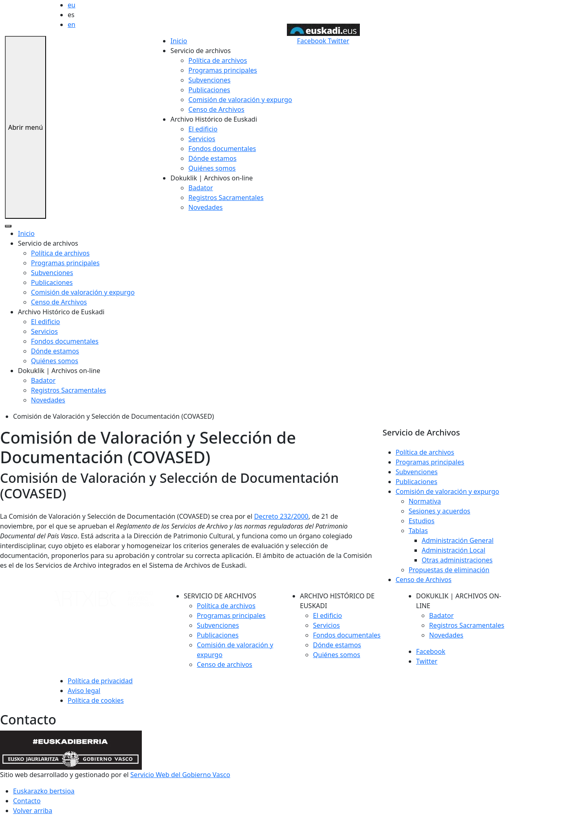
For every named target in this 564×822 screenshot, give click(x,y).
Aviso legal (84, 690)
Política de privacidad (100, 680)
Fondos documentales (222, 148)
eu (71, 4)
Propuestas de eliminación (449, 569)
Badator (200, 187)
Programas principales (222, 70)
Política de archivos (217, 60)
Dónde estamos (212, 158)
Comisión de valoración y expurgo (240, 99)
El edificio (202, 128)
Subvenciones (209, 80)
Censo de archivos (224, 664)
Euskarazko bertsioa (44, 790)
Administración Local (453, 550)
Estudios (422, 520)
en (71, 24)
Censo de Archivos (216, 109)
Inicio (178, 40)
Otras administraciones (457, 559)
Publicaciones (209, 89)
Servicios (201, 138)
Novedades (205, 207)
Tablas (418, 530)
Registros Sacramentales (225, 197)
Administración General (458, 540)
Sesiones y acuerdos (439, 511)
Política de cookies (96, 700)
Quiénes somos (212, 168)
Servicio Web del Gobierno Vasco (180, 774)
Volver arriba (32, 810)
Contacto (27, 800)
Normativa (425, 501)
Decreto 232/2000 (281, 516)
